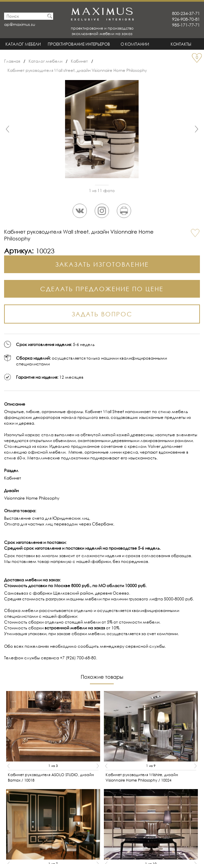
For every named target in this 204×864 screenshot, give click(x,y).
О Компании (135, 44)
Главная (12, 61)
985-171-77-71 (186, 25)
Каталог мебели (23, 44)
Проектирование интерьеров (79, 44)
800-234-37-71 (186, 13)
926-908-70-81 (186, 19)
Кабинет (79, 61)
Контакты (181, 44)
